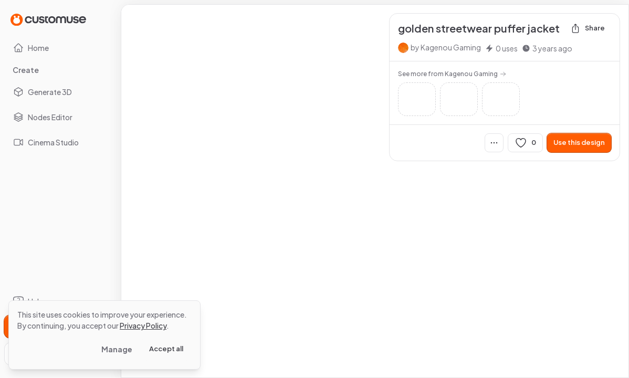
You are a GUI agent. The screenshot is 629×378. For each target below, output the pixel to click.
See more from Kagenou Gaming (452, 74)
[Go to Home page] (48, 19)
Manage (116, 349)
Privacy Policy (143, 325)
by (446, 47)
